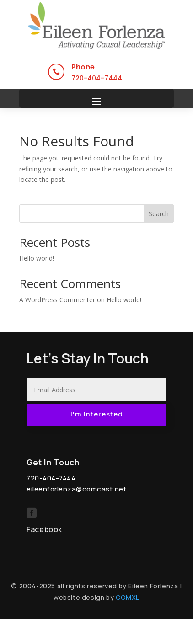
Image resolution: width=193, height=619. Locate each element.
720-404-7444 (96, 78)
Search (159, 213)
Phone (83, 67)
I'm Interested (96, 414)
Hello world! (36, 258)
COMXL (127, 597)
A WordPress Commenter (57, 299)
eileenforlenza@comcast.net (76, 489)
